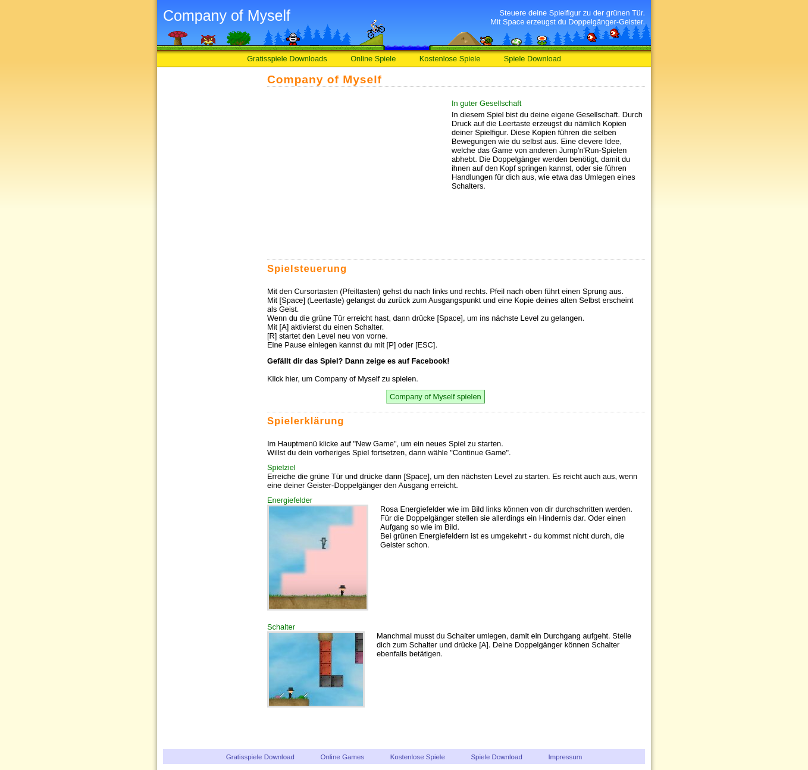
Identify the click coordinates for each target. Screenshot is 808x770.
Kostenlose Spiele (449, 58)
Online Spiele (373, 58)
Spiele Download (532, 58)
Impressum (565, 756)
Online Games (342, 756)
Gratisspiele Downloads (287, 58)
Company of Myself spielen (435, 396)
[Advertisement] (210, 254)
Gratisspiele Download (260, 756)
